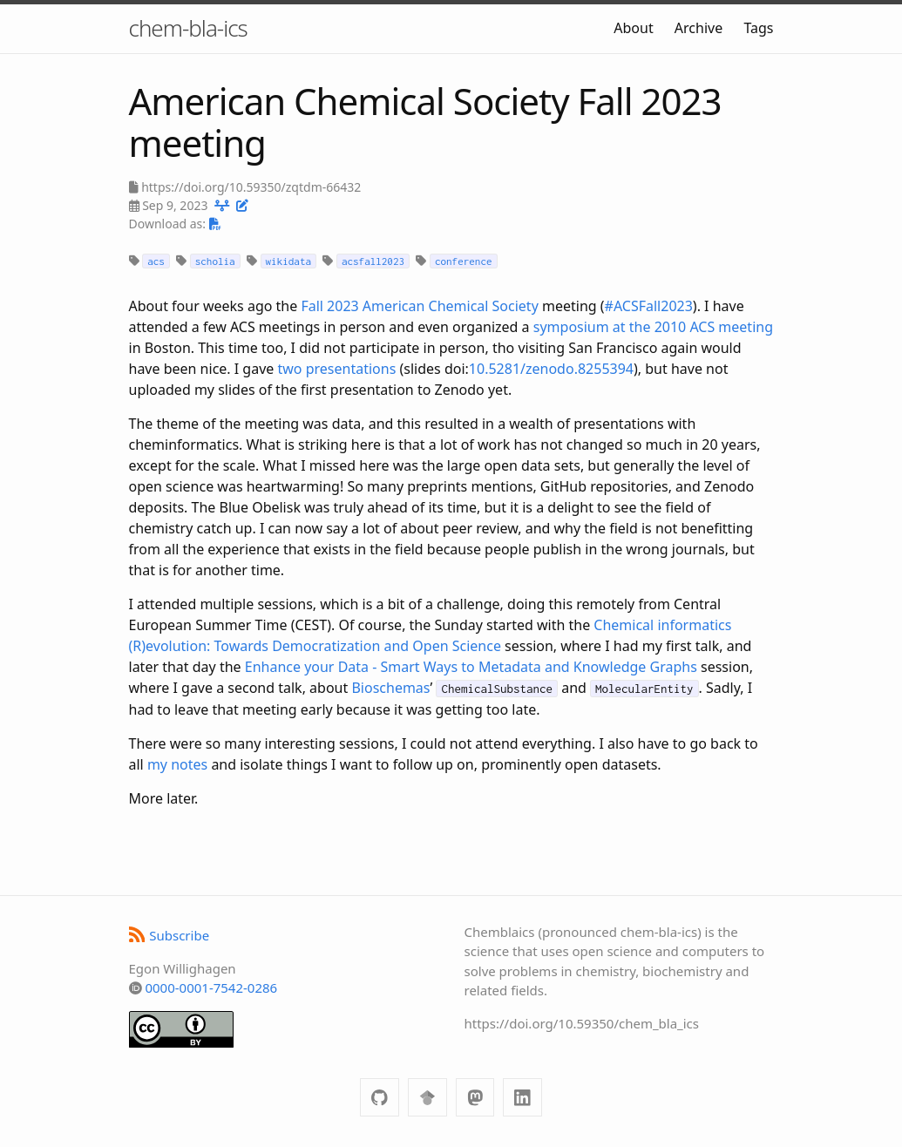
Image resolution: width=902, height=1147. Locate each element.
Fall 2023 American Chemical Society (419, 306)
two (290, 368)
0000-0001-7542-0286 (211, 987)
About (633, 27)
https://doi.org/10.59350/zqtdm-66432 (251, 187)
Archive (698, 27)
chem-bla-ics (188, 28)
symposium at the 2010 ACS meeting (653, 326)
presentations (351, 368)
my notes (177, 764)
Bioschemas (390, 687)
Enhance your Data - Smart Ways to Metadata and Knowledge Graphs (471, 666)
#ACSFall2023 (649, 306)
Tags (758, 27)
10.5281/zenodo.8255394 (551, 368)
